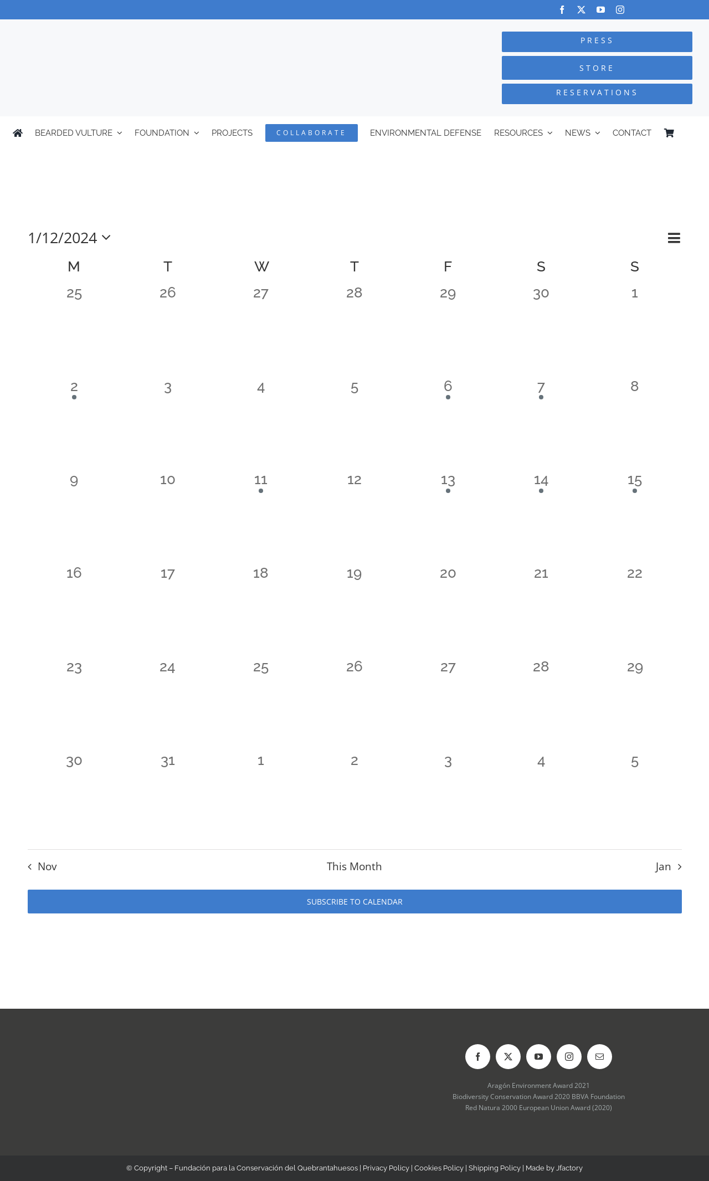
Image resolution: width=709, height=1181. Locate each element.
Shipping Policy (495, 1168)
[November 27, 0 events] (261, 331)
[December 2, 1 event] (74, 424)
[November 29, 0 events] (448, 331)
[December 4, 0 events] (261, 424)
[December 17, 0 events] (167, 611)
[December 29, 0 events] (635, 705)
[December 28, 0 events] (541, 705)
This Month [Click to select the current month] (354, 866)
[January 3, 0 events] (448, 798)
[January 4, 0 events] (541, 798)
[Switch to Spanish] (691, 133)
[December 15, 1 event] (635, 517)
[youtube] (601, 10)
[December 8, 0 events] (635, 424)
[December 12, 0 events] (355, 517)
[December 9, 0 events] (74, 517)
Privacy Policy (386, 1168)
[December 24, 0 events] (167, 705)
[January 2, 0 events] (355, 798)
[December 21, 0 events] (541, 611)
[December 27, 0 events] (448, 705)
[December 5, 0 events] (355, 424)
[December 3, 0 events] (167, 424)
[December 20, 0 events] (448, 611)
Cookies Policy (439, 1168)
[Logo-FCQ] (133, 29)
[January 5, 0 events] (635, 798)
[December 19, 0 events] (355, 611)
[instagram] (620, 10)
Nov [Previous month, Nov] (47, 866)
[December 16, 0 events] (74, 611)
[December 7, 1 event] (541, 424)
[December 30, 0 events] (74, 798)
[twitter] (581, 10)
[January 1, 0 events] (261, 798)
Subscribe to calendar (355, 901)
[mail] (599, 1056)
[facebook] (562, 10)
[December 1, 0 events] (635, 331)
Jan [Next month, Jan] (663, 866)
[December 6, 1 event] (448, 424)
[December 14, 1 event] (541, 517)
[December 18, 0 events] (261, 611)
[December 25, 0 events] (261, 705)
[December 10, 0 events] (167, 517)
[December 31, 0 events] (167, 798)
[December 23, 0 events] (74, 705)
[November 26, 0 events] (167, 331)
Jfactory (569, 1168)
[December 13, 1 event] (448, 517)
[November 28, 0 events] (355, 331)
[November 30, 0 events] (541, 331)
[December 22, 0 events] (635, 611)
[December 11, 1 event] (261, 517)
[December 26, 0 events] (355, 705)
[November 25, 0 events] (74, 331)
